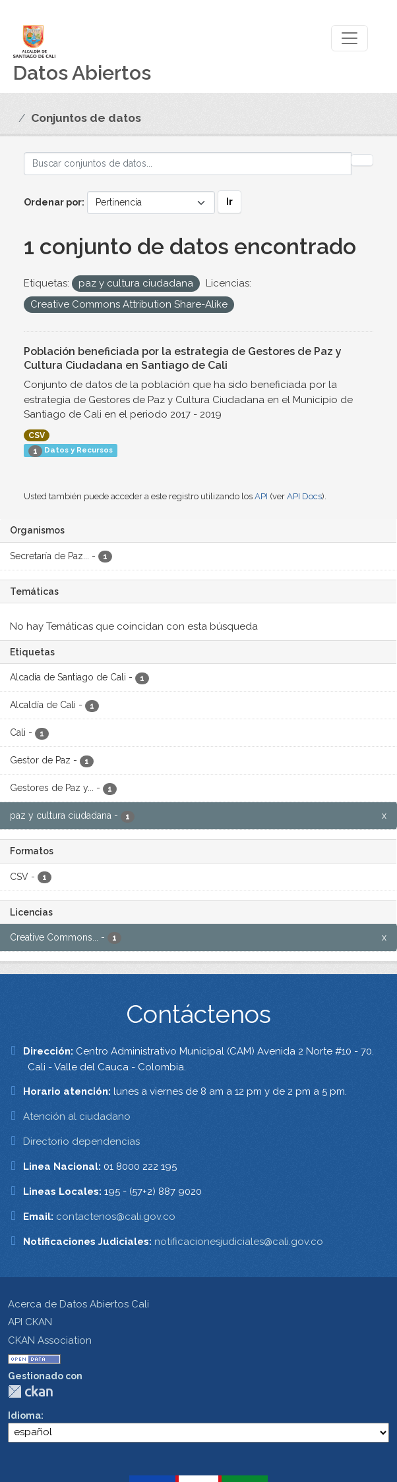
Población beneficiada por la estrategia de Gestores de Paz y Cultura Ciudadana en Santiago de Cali (183, 358)
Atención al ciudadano (77, 1116)
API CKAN (30, 1322)
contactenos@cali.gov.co (115, 1216)
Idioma (24, 1415)
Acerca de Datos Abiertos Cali (78, 1304)
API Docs (304, 496)
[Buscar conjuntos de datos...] (187, 163)
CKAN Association (50, 1340)
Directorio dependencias (81, 1141)
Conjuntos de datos (86, 117)
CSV (36, 435)
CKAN (30, 1391)
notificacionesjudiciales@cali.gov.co (238, 1242)
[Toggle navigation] (349, 38)
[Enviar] (362, 160)
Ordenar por (53, 202)
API (261, 496)
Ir (229, 201)
